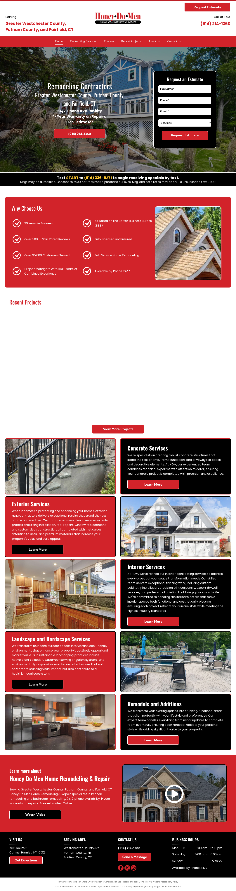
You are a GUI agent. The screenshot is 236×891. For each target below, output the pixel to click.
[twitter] (127, 868)
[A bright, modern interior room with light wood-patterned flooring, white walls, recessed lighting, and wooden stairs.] (199, 392)
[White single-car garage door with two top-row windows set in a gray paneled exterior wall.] (37, 392)
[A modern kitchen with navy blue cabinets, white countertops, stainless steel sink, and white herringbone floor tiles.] (91, 392)
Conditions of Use (112, 881)
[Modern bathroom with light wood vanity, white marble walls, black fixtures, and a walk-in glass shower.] (199, 338)
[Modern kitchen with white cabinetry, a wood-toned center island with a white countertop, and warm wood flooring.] (37, 338)
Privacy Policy (64, 881)
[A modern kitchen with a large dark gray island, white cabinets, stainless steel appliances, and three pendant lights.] (91, 338)
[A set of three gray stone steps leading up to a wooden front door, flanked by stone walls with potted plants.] (145, 392)
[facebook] (121, 868)
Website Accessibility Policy (165, 881)
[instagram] (133, 868)
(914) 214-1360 (215, 24)
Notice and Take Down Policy (137, 881)
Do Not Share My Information (88, 881)
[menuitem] (58, 41)
